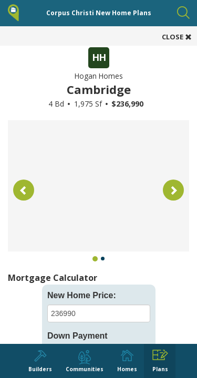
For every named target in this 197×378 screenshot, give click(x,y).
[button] (23, 190)
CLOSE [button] (177, 36)
